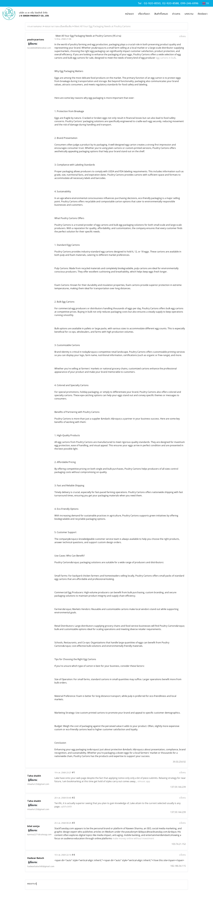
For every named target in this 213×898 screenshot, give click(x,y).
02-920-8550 (152, 3)
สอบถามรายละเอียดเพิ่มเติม (58, 26)
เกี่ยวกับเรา (144, 14)
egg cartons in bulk (166, 57)
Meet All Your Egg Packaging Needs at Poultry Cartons (102, 26)
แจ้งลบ (182, 36)
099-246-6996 (189, 3)
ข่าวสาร (176, 14)
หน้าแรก (129, 14)
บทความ (189, 14)
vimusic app (144, 781)
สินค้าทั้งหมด (161, 14)
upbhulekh (66, 806)
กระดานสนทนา (35, 26)
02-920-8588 (170, 3)
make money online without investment (133, 838)
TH (205, 3)
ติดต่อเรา (202, 14)
